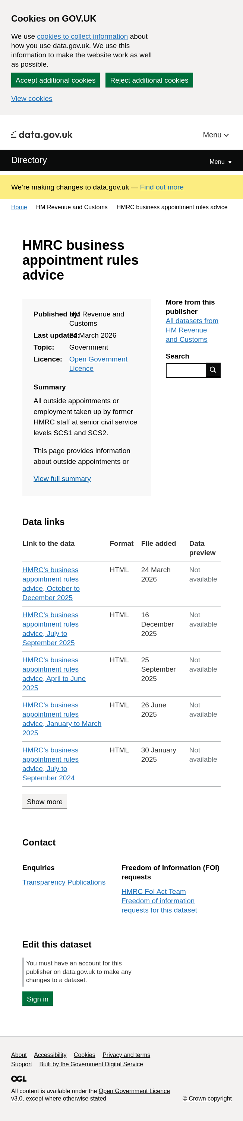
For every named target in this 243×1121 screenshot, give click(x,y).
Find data (213, 370)
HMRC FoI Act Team (154, 891)
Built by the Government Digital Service (91, 1064)
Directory (29, 160)
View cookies (32, 98)
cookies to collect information (82, 36)
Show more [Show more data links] (45, 802)
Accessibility (50, 1055)
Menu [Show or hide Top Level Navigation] (218, 162)
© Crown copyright (207, 1098)
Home (19, 207)
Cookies (84, 1055)
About (19, 1055)
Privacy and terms (126, 1055)
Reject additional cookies (149, 80)
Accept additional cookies (55, 80)
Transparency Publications (63, 882)
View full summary (62, 479)
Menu (213, 135)
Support (21, 1064)
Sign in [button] (37, 999)
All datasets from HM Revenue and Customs (192, 330)
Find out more (162, 187)
